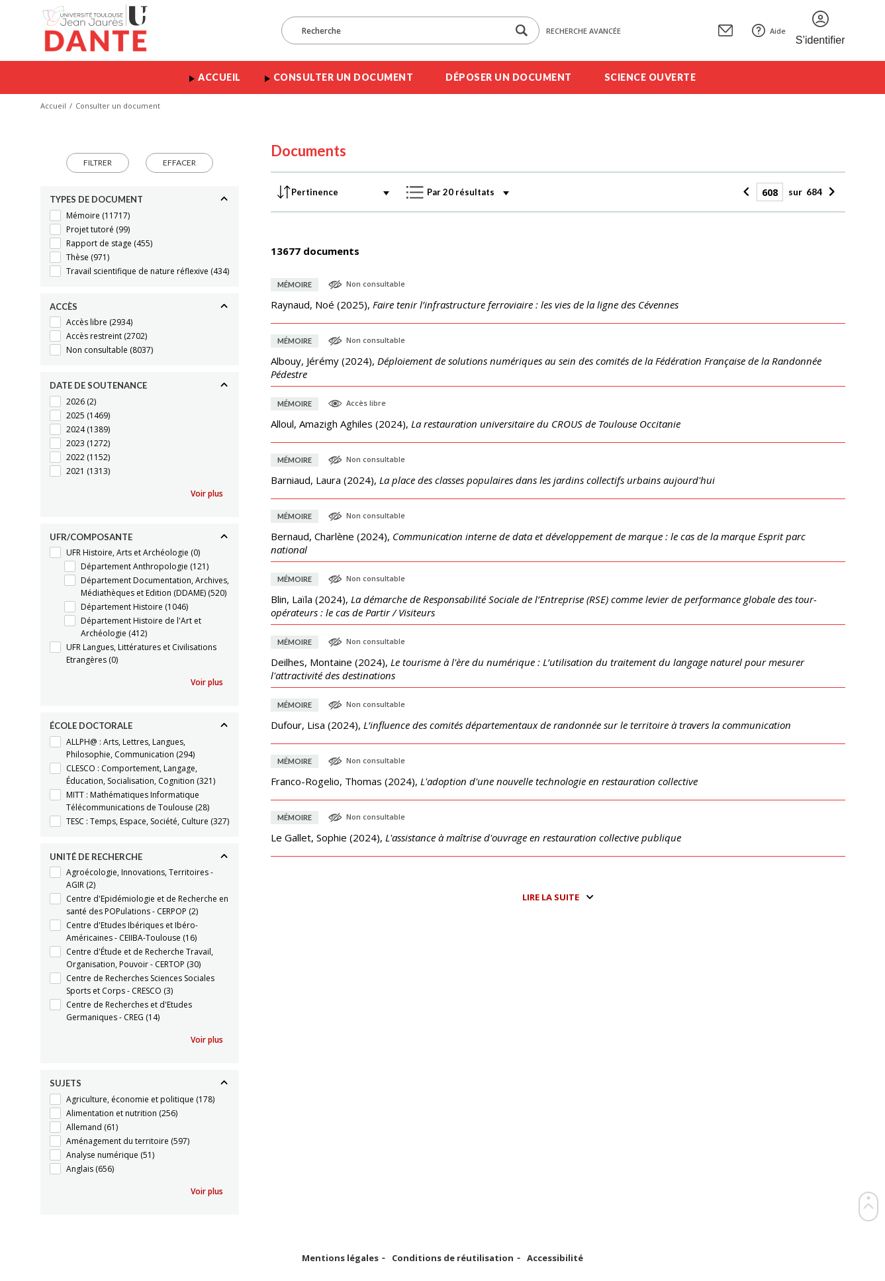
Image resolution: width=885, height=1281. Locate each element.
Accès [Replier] (63, 306)
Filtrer (97, 162)
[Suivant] (830, 192)
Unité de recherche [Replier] (96, 856)
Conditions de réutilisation (453, 1258)
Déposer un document (508, 77)
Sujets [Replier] (65, 1083)
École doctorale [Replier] (91, 725)
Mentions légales (340, 1258)
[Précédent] (748, 192)
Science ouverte (650, 77)
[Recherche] (401, 30)
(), (474, 304)
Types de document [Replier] (96, 199)
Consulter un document (343, 77)
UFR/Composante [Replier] (91, 537)
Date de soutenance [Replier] (98, 385)
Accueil (219, 77)
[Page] (770, 192)
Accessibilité (555, 1258)
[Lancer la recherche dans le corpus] (521, 31)
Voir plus (207, 493)
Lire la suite (550, 897)
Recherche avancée (583, 31)
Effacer (179, 162)
